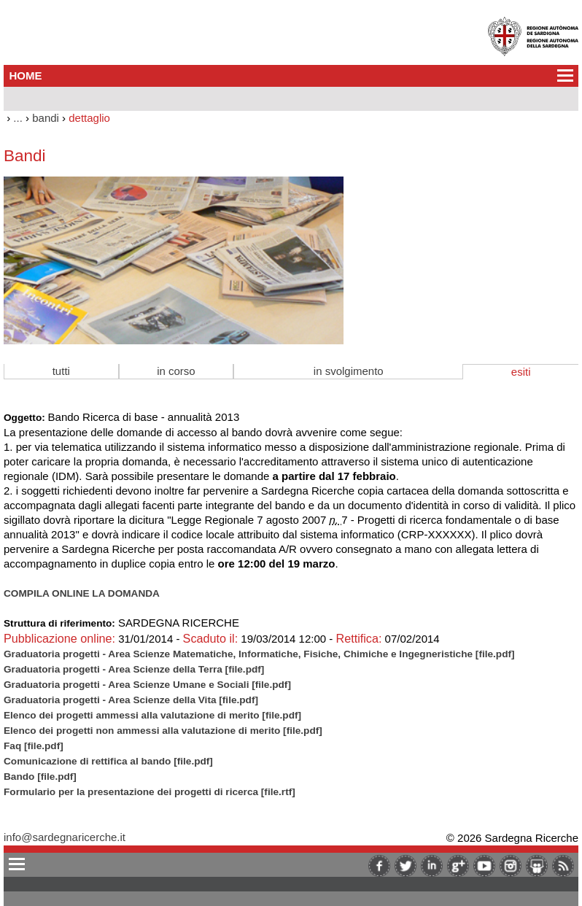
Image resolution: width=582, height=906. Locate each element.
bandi (45, 118)
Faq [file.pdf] (33, 745)
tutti (61, 371)
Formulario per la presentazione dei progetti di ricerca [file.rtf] (149, 791)
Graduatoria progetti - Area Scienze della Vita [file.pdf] (131, 699)
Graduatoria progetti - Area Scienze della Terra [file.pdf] (134, 669)
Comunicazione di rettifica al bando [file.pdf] (108, 761)
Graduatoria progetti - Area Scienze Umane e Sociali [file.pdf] (147, 684)
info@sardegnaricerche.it (64, 837)
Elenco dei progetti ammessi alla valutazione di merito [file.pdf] (152, 715)
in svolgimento (349, 371)
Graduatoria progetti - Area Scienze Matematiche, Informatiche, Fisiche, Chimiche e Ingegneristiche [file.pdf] (259, 653)
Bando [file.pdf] (40, 776)
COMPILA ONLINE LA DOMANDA (82, 593)
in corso (176, 371)
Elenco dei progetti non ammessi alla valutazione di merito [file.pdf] (163, 730)
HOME (25, 75)
